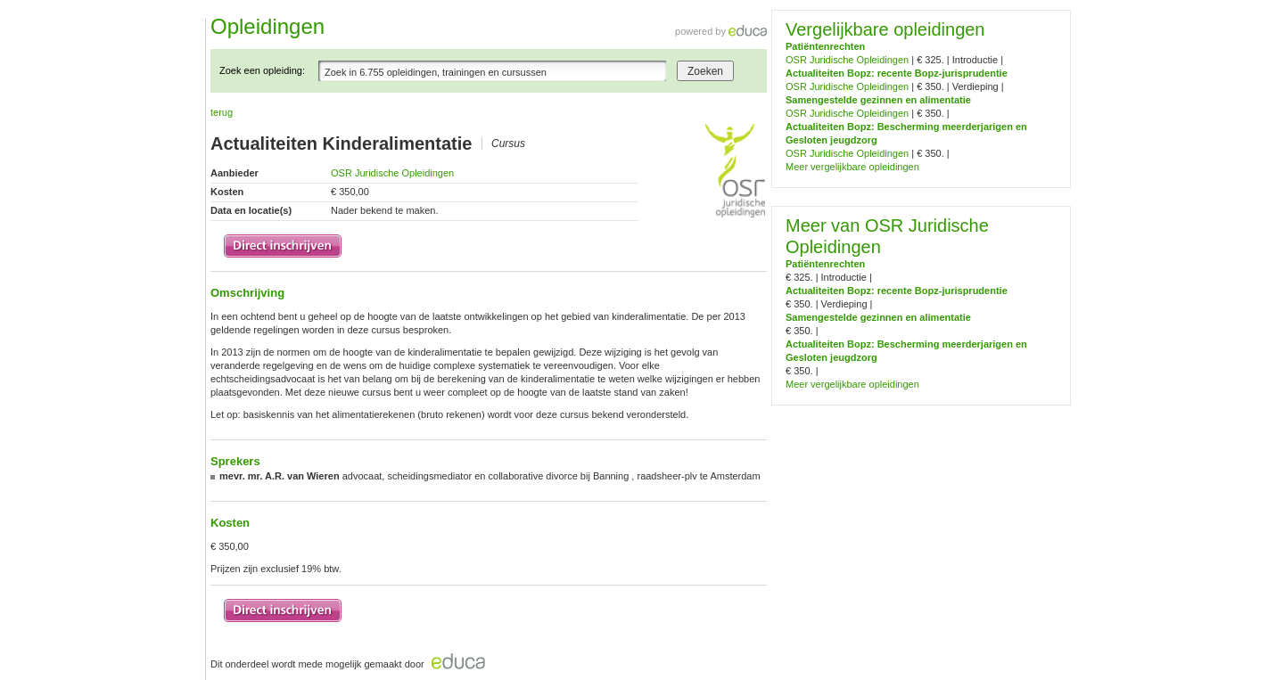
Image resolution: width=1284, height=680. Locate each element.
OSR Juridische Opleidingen (392, 173)
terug (221, 112)
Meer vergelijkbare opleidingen (852, 166)
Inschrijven (283, 246)
